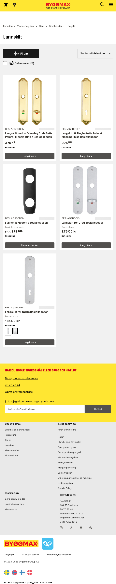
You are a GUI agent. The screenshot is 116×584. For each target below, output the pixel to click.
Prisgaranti (10, 434)
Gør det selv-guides (15, 498)
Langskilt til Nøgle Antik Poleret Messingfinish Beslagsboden (82, 135)
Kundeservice (67, 424)
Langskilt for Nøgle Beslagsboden (26, 312)
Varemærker (11, 509)
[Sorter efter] (95, 53)
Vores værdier (12, 450)
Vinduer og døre (26, 25)
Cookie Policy (65, 488)
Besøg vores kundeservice (21, 378)
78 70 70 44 (12, 385)
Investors (9, 445)
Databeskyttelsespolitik (59, 554)
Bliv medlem (11, 455)
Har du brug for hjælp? (69, 442)
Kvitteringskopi (66, 483)
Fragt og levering (67, 467)
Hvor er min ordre (67, 429)
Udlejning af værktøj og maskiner (75, 478)
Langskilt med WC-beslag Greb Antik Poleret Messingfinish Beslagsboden (28, 135)
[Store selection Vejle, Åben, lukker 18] (14, 5)
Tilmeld (98, 409)
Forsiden (8, 25)
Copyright (9, 554)
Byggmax (33, 582)
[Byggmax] (58, 5)
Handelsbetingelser (68, 457)
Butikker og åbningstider (17, 429)
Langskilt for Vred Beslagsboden (83, 222)
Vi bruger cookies (30, 554)
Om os (8, 440)
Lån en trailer (65, 472)
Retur (61, 436)
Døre (41, 25)
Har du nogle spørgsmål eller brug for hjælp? (41, 370)
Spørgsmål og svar (68, 447)
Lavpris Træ (46, 582)
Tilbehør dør (55, 25)
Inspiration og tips (14, 504)
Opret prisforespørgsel (19, 392)
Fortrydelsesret (65, 462)
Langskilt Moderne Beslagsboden (26, 222)
